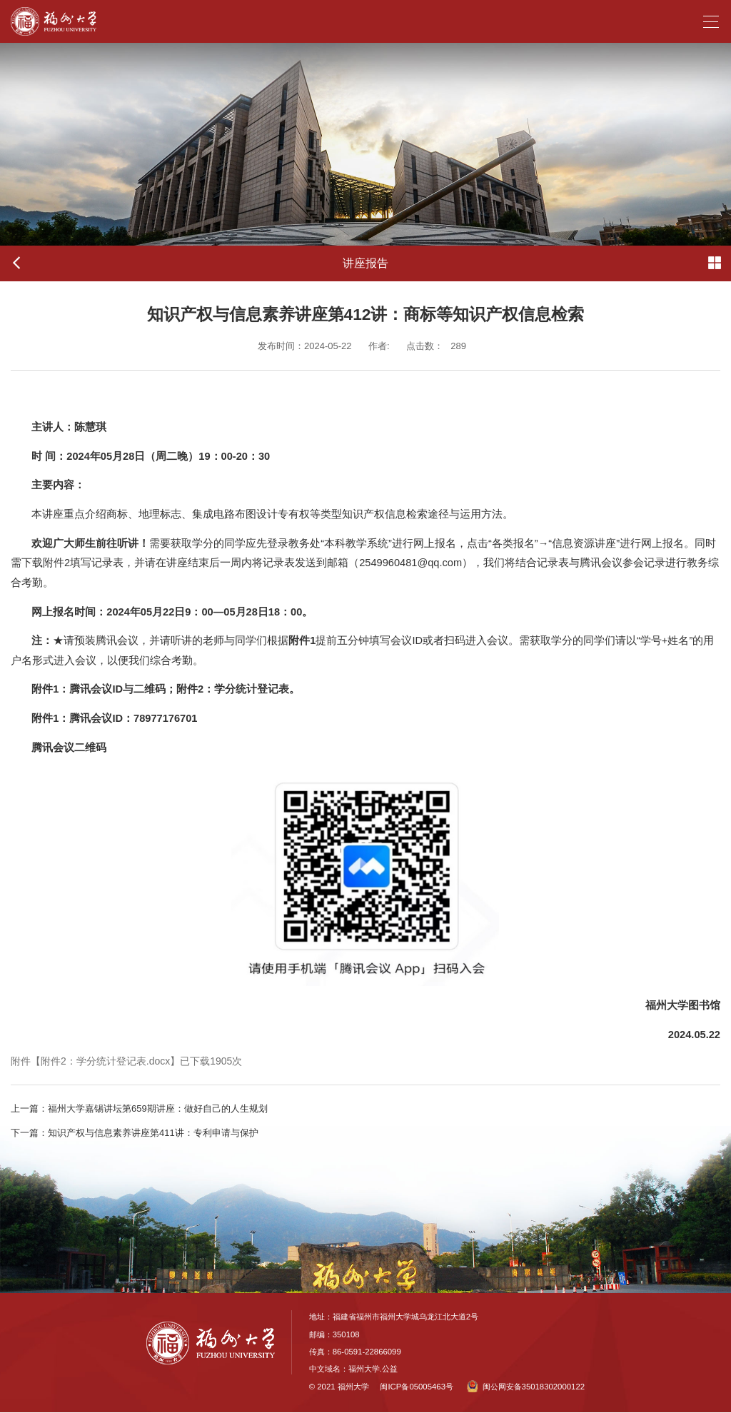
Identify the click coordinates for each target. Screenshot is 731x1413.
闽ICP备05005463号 (416, 1386)
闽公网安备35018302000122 (526, 1386)
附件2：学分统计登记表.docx (105, 1061)
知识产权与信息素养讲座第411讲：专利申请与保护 (134, 1132)
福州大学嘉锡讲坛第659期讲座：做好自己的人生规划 (139, 1108)
